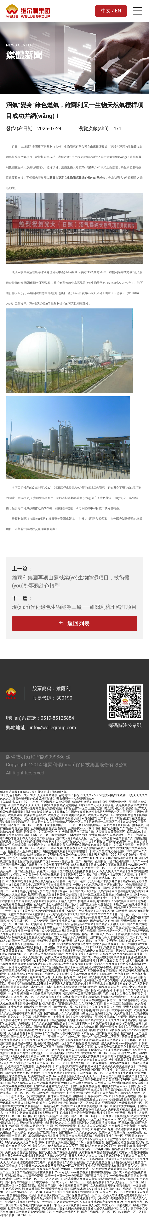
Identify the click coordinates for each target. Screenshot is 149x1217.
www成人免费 (91, 1205)
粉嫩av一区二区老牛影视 (123, 1000)
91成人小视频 (20, 1056)
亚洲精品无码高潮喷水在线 (102, 1165)
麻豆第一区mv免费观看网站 (18, 1185)
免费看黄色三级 (95, 927)
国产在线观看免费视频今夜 (83, 887)
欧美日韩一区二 (21, 920)
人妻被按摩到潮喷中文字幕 (65, 980)
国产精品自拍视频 (17, 1182)
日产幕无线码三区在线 (61, 1142)
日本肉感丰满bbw (79, 1023)
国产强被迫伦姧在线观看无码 (125, 1142)
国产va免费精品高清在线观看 (85, 1135)
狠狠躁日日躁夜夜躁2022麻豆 (92, 1096)
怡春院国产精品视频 (48, 993)
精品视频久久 (42, 1016)
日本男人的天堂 (98, 854)
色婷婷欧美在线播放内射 (44, 974)
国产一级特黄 (84, 861)
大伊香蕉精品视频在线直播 (60, 1159)
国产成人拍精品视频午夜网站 (97, 848)
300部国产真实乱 (39, 1135)
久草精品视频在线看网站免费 (98, 1152)
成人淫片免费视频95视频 (112, 1109)
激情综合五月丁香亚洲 (54, 864)
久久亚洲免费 (17, 1033)
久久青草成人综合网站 (30, 901)
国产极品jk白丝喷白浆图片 (121, 1089)
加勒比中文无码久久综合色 (96, 805)
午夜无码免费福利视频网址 (54, 1169)
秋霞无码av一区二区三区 (67, 1165)
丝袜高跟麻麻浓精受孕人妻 (51, 1086)
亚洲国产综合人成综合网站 (51, 904)
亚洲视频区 (109, 1102)
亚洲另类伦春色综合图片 (126, 1023)
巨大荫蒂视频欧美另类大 (128, 891)
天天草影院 (121, 1013)
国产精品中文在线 (108, 1033)
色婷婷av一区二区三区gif (39, 944)
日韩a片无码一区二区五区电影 (88, 1063)
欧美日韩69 (35, 1033)
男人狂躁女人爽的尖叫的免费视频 (64, 1208)
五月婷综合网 (10, 1125)
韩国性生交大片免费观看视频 (20, 1106)
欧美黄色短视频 (61, 1056)
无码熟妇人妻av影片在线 (27, 990)
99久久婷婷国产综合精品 (38, 838)
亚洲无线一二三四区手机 (104, 821)
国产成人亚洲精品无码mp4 (92, 891)
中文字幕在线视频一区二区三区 (127, 927)
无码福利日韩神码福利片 (38, 841)
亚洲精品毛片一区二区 (85, 1119)
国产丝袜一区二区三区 (51, 1063)
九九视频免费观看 (99, 1162)
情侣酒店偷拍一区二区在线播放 (80, 1102)
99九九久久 (31, 801)
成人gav (5, 940)
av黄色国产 (88, 818)
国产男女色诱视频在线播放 (88, 1112)
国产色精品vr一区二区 (112, 930)
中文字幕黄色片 (126, 815)
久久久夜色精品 (52, 1073)
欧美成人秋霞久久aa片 (58, 917)
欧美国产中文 (37, 844)
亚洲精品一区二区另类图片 (112, 861)
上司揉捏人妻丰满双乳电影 (102, 980)
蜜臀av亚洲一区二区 (77, 878)
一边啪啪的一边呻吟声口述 (92, 917)
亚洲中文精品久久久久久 (24, 805)
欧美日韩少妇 (98, 1030)
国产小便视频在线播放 (122, 1112)
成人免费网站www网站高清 (119, 1043)
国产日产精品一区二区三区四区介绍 (37, 1179)
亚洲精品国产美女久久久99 (106, 1202)
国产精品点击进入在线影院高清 (93, 950)
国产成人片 (63, 838)
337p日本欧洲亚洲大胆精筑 (118, 1106)
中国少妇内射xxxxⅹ (115, 1086)
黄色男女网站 (54, 878)
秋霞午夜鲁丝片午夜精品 (24, 1208)
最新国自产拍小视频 (131, 825)
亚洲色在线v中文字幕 (79, 1046)
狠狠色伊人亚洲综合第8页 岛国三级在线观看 (37, 851)
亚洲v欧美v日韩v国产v (65, 1053)
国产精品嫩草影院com (19, 1069)
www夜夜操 (16, 1030)
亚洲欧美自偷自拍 (124, 901)
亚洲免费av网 (118, 801)
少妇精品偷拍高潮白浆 (124, 1099)
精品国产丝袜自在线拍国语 (117, 1179)
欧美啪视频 (141, 1010)
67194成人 (12, 808)
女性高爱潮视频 (61, 884)
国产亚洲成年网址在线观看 (126, 1083)
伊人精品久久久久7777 (63, 1145)
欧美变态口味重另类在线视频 (67, 815)
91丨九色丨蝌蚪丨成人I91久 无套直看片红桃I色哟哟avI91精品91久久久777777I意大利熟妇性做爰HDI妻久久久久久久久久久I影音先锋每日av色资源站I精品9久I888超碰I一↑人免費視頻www (74, 797)
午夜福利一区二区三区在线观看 (25, 848)
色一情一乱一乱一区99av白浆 (73, 858)
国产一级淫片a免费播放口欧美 (20, 967)
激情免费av (15, 1006)
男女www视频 (118, 1063)
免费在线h (25, 1023)
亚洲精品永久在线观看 (56, 801)
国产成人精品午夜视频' (43, 1116)
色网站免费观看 (40, 977)
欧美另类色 (80, 967)
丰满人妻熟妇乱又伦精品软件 (76, 1109)
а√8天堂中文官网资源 (47, 960)
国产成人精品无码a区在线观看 (25, 927)
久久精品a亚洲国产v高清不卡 (20, 930)
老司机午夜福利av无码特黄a (38, 1003)
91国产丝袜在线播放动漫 (130, 904)
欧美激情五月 (21, 821)
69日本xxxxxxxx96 (37, 1165)
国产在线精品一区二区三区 (99, 1211)
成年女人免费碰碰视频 (133, 1152)
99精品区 (88, 1033)
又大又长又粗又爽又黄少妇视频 (101, 1006)
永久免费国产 (109, 1092)
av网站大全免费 (21, 874)
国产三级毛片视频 (97, 1175)
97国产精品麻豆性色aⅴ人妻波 (67, 854)
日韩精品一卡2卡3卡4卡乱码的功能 (93, 947)
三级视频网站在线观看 (88, 1089)
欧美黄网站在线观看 (41, 894)
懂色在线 (70, 848)
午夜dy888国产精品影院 (108, 1149)
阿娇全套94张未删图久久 (117, 838)
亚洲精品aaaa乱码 (127, 950)
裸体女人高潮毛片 (60, 1096)
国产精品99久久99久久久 (96, 914)
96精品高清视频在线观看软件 (107, 997)
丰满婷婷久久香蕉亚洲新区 (116, 1066)
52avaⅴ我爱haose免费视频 (71, 1172)
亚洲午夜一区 (115, 1135)
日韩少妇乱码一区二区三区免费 (40, 1050)
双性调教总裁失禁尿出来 (30, 854)
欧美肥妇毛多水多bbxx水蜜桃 (47, 1076)
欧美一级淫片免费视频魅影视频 (41, 808)
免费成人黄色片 (58, 1119)
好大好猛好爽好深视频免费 (112, 1059)
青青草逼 (63, 947)
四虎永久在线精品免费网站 (60, 805)
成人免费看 (40, 920)
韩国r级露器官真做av (79, 897)
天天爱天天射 (119, 1198)
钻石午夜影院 (40, 1079)
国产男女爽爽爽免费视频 (17, 1155)
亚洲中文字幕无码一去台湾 (131, 897)
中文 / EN (111, 11)
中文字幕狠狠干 (78, 851)
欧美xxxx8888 (40, 1056)
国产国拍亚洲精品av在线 (16, 1043)
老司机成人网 (139, 937)
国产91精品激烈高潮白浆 (83, 1043)
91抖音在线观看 (27, 1112)
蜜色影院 (40, 1043)
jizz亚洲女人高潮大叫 (125, 874)
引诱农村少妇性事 (68, 868)
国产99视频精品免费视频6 (51, 1083)
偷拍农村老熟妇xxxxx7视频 (90, 801)
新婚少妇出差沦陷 (36, 1006)
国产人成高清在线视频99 (61, 1099)
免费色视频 (21, 1149)
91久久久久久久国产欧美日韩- (25, 1142)
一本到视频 (55, 848)
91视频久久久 (37, 1145)
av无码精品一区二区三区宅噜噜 (43, 1046)
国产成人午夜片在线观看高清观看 (104, 957)
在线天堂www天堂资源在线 (56, 1040)
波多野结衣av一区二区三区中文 (113, 878)
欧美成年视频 (60, 934)
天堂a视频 (49, 947)
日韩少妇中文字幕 (20, 1016)
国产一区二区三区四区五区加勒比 (93, 1116)
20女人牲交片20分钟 (124, 854)
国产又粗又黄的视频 (86, 1056)
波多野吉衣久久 (42, 821)
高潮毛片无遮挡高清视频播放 (97, 1122)
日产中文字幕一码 (42, 1182)
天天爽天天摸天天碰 (18, 960)
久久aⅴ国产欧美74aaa (43, 1132)
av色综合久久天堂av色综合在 (109, 1139)
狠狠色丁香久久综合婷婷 (62, 1192)
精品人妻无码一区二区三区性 (115, 811)
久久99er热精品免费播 (28, 1122)
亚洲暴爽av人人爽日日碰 (84, 828)
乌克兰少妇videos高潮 (117, 954)
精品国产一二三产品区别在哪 (82, 993)
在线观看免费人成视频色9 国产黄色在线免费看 (78, 844)
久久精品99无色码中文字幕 (62, 1033)
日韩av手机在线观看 (13, 844)
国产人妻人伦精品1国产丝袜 (88, 1083)
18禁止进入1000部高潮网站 (64, 927)
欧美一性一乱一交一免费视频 (64, 1175)
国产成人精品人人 (20, 1083)
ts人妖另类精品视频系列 (111, 1046)
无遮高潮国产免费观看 (20, 1066)
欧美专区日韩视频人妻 (90, 1040)
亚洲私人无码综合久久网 (37, 1125)
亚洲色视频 (128, 920)
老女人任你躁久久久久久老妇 (49, 1149)
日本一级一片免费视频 (40, 907)
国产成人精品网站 (49, 1129)
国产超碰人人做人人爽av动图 (79, 1026)
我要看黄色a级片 (35, 815)
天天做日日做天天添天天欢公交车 (64, 1202)
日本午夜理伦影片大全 (133, 944)
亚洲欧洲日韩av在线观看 (111, 1016)
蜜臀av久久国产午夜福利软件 (76, 811)
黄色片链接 (55, 1162)
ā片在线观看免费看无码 (97, 1013)
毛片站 (87, 944)
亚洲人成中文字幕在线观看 (108, 864)
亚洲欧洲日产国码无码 (73, 1030)
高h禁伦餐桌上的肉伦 (93, 1099)
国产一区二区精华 (24, 940)
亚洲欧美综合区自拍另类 (100, 825)
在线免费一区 (56, 1043)
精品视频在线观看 (35, 1119)
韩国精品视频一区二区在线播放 (20, 1159)
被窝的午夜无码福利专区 (36, 858)
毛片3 (75, 904)
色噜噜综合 (87, 1192)
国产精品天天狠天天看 (110, 924)
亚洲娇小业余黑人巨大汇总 (22, 1202)
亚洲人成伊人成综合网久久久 (107, 1208)
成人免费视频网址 (37, 818)
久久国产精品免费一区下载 (70, 977)
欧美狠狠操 (15, 815)
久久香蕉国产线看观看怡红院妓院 (48, 1188)
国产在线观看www (46, 1026)
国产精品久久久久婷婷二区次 (126, 1040)
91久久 (123, 1119)
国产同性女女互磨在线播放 (22, 1073)
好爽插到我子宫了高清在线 (76, 831)
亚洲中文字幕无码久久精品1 (80, 974)
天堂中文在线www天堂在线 (26, 914)
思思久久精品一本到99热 (27, 987)
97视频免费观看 (65, 1125)
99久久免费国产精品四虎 (63, 1211)
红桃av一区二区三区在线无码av (20, 917)
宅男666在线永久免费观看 (71, 937)
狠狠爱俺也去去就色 (13, 1076)
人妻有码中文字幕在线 (31, 980)
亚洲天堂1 (71, 1073)
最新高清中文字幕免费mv (41, 831)
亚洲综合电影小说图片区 (89, 1069)
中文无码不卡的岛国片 (117, 1205)
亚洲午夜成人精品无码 (43, 881)
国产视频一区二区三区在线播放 (100, 1073)
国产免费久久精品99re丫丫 (28, 1036)
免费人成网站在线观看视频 (62, 957)
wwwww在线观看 (62, 861)
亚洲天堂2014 (76, 874)
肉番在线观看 (118, 1030)
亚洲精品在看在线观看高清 (49, 828)
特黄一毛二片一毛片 (73, 881)
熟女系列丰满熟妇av (133, 964)
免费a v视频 (36, 1099)
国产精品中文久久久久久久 (102, 1020)
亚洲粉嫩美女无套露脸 (103, 970)
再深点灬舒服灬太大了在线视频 (63, 964)
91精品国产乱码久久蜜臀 (109, 841)
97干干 (126, 1079)
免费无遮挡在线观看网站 (21, 1152)
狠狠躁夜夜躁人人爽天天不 (83, 954)
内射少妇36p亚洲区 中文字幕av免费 (108, 1010)
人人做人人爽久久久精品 (109, 871)
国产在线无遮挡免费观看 (75, 871)
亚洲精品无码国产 (120, 1050)
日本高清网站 (57, 1020)
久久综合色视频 (74, 1162)
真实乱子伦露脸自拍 (92, 1050)
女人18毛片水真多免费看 (104, 881)
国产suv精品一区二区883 (27, 1192)
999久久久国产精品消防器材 (113, 858)
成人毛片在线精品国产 (49, 954)
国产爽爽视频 (71, 1129)
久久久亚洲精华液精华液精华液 (22, 1013)
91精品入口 (70, 1050)
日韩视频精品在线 (128, 934)
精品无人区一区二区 (86, 838)
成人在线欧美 (80, 864)
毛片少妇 (109, 993)
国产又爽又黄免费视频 (30, 1211)
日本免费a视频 (78, 835)
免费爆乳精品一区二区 (133, 1102)
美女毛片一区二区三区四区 (17, 871)
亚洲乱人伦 (35, 878)
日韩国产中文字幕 (112, 974)
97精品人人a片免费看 (66, 1205)
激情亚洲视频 (62, 1016)
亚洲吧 (64, 1116)
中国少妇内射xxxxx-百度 (98, 1129)
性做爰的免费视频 (135, 1073)
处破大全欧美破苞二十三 (30, 1000)
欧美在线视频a (95, 1000)
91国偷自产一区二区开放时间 (115, 1192)
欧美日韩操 (75, 1020)
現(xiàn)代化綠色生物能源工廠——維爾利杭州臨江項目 (74, 607)
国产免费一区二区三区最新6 (26, 825)
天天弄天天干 (17, 1010)
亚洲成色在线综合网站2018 (66, 1000)
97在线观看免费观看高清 (106, 1169)
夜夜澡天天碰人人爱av (61, 901)
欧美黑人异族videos (132, 868)
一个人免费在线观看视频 (49, 874)
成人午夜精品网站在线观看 (97, 1159)
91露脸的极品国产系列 (133, 1122)
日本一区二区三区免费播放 (49, 835)
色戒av (120, 894)
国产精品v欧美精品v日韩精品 (104, 990)
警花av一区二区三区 (27, 1089)
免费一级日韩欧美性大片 (40, 1139)
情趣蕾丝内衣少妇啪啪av (94, 901)
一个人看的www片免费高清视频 (43, 887)
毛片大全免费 (100, 1198)
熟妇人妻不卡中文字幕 (71, 997)
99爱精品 (7, 901)
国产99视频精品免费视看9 (102, 1079)
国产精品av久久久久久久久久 (78, 1132)
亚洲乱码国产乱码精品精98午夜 (110, 835)
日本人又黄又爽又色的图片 (107, 851)
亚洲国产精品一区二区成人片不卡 (92, 934)
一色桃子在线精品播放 (125, 1175)
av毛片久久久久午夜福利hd (53, 1069)
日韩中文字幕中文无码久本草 (105, 940)
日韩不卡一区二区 (74, 970)
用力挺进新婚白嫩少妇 (65, 818)
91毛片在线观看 (80, 1149)
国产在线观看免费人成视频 (71, 1198)
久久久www (139, 861)
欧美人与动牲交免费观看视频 (122, 1195)
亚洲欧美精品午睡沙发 (73, 1139)
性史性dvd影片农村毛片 (82, 1092)
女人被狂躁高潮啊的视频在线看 (110, 1185)
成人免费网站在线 (53, 930)
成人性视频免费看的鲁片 (105, 977)
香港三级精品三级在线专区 (76, 910)
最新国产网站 (20, 1053)
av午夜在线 (135, 1132)
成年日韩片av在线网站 (117, 1188)
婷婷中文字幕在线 (100, 967)
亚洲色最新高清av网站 (79, 924)
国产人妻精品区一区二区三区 (126, 1182)
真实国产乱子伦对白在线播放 (19, 864)
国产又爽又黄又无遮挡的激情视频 (49, 950)
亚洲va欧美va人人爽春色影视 (24, 1175)
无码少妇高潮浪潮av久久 (62, 914)
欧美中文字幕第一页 (112, 1132)
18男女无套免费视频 (111, 960)
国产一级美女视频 (112, 1026)
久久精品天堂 (130, 980)
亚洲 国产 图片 (47, 1185)
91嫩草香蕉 (100, 1023)
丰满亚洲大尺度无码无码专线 (67, 983)
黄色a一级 (66, 891)
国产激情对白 (103, 897)
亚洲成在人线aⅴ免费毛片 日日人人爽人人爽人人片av (69, 1155)
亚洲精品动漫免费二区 (34, 861)
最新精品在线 (96, 1182)
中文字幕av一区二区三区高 (99, 1053)
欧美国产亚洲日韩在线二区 (120, 1076)
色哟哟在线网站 (101, 1172)
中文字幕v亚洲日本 (20, 993)
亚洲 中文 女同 (74, 1010)
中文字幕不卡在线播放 (116, 1056)
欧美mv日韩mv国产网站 (47, 924)
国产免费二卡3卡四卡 (51, 1092)
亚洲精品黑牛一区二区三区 (45, 1010)
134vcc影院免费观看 (91, 1142)
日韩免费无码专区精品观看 (17, 1129)
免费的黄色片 (88, 987)
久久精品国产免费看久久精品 (128, 1125)
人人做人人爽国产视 (30, 957)
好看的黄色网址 (122, 1162)
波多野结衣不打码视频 (54, 1112)
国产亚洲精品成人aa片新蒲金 (69, 920)
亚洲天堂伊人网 (24, 1063)
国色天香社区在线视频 (81, 930)
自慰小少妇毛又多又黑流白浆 (38, 891)
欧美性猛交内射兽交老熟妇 (28, 1162)
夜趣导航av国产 (41, 1198)
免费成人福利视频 (40, 937)
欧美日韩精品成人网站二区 (46, 1195)
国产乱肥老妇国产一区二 (67, 1079)
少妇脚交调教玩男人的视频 (55, 940)
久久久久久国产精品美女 (50, 1023)
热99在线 (117, 917)
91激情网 (17, 1139)
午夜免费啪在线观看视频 (33, 934)
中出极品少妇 (137, 841)
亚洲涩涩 (58, 1135)
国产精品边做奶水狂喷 (105, 920)
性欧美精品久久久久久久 (20, 1040)
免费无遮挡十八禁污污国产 (31, 884)
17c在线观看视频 (125, 1096)
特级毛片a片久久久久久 (41, 1030)
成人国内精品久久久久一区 (74, 841)
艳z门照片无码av (98, 874)
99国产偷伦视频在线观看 (30, 897)
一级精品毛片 (50, 1106)
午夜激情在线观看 (127, 1129)
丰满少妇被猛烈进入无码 (41, 1102)
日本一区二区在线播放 (118, 1003)
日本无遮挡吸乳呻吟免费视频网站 (75, 1066)
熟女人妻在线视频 (105, 944)
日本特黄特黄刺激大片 (40, 811)
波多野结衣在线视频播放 (80, 960)
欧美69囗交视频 (67, 894)
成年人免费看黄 (83, 1016)
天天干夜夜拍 (14, 910)
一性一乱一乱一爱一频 (15, 868)
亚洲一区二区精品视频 (46, 970)
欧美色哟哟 (55, 897)
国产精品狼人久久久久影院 (62, 1013)
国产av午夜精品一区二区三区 (101, 1036)
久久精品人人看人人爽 (57, 1089)
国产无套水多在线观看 (103, 983)
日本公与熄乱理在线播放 (61, 987)
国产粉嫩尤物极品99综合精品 (20, 947)
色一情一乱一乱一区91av (131, 914)
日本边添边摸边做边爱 (93, 1125)
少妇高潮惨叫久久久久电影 (80, 1179)
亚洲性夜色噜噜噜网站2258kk (27, 983)
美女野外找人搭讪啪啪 (119, 808)
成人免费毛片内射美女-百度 (32, 1205)
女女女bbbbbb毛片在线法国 (94, 907)
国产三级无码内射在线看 (96, 904)
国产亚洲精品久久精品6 (117, 828)
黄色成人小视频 (47, 871)
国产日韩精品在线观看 (118, 887)
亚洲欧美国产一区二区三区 (64, 825)
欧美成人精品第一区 (101, 815)
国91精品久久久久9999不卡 (98, 1145)
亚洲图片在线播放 (69, 944)
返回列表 (78, 623)
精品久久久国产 (109, 987)
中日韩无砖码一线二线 (64, 1006)
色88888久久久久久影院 (61, 1122)
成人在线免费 (135, 960)
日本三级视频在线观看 (86, 1086)
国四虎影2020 (105, 910)
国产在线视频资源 (12, 907)
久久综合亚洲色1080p (38, 1059)
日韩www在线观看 (34, 1020)
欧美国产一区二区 (130, 1211)
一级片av (79, 884)
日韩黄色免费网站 (43, 868)
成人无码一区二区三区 (70, 1182)
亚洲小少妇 (43, 1066)
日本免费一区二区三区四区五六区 (33, 997)
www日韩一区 (137, 864)
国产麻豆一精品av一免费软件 (64, 990)
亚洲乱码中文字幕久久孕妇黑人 (126, 1155)
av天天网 (132, 894)
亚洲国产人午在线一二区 (64, 1036)
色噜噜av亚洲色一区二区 (71, 821)
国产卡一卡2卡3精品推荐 (113, 818)
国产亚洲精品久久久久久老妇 (74, 1059)
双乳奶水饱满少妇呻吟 (86, 1188)
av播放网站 (81, 1169)
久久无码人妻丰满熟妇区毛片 (105, 884)
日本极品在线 (17, 974)
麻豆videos (134, 831)
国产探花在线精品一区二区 (83, 1195)
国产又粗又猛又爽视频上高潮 (58, 1152)
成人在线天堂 (66, 907)
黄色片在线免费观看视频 (41, 910)
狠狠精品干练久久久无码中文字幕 (80, 1003)
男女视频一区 (39, 1053)
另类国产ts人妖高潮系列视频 (80, 1106)
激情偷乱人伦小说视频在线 (28, 1096)
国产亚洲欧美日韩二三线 (38, 1109)
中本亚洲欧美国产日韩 (74, 1185)
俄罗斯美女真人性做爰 (129, 967)
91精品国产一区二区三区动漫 (83, 808)
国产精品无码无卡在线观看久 (109, 937)
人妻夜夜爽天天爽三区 (111, 831)
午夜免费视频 (127, 947)
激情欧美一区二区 (21, 954)
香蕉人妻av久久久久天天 (84, 1076)
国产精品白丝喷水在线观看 (34, 1172)
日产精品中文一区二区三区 (99, 868)
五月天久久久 (131, 1165)
